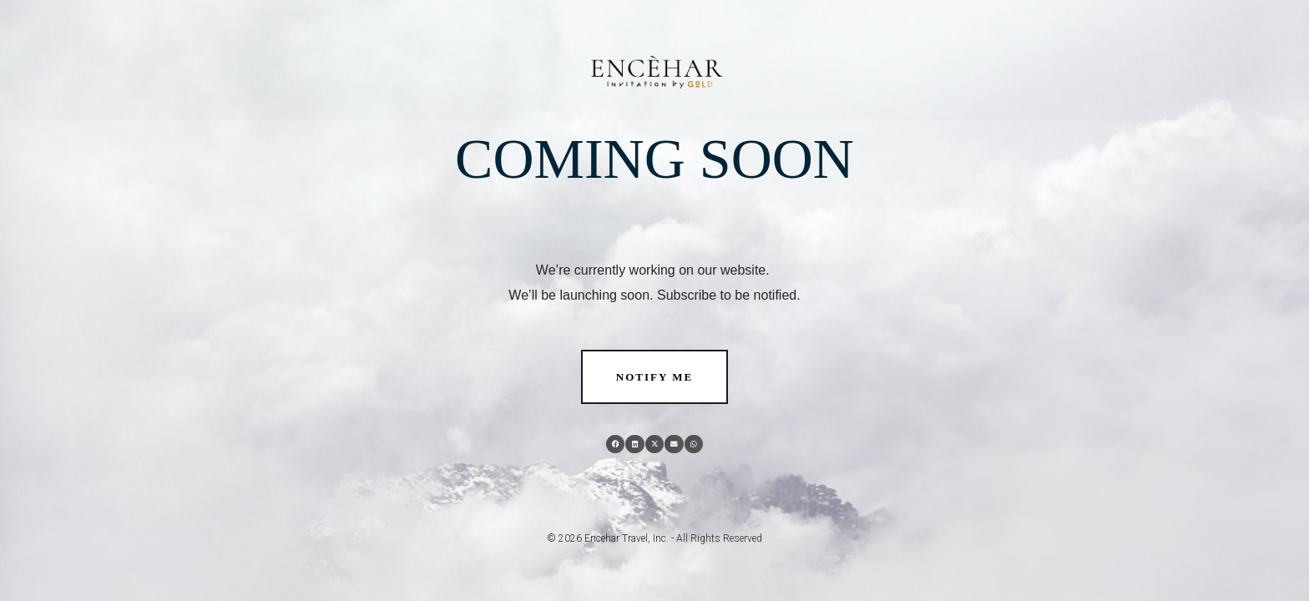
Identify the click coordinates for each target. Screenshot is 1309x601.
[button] (615, 444)
